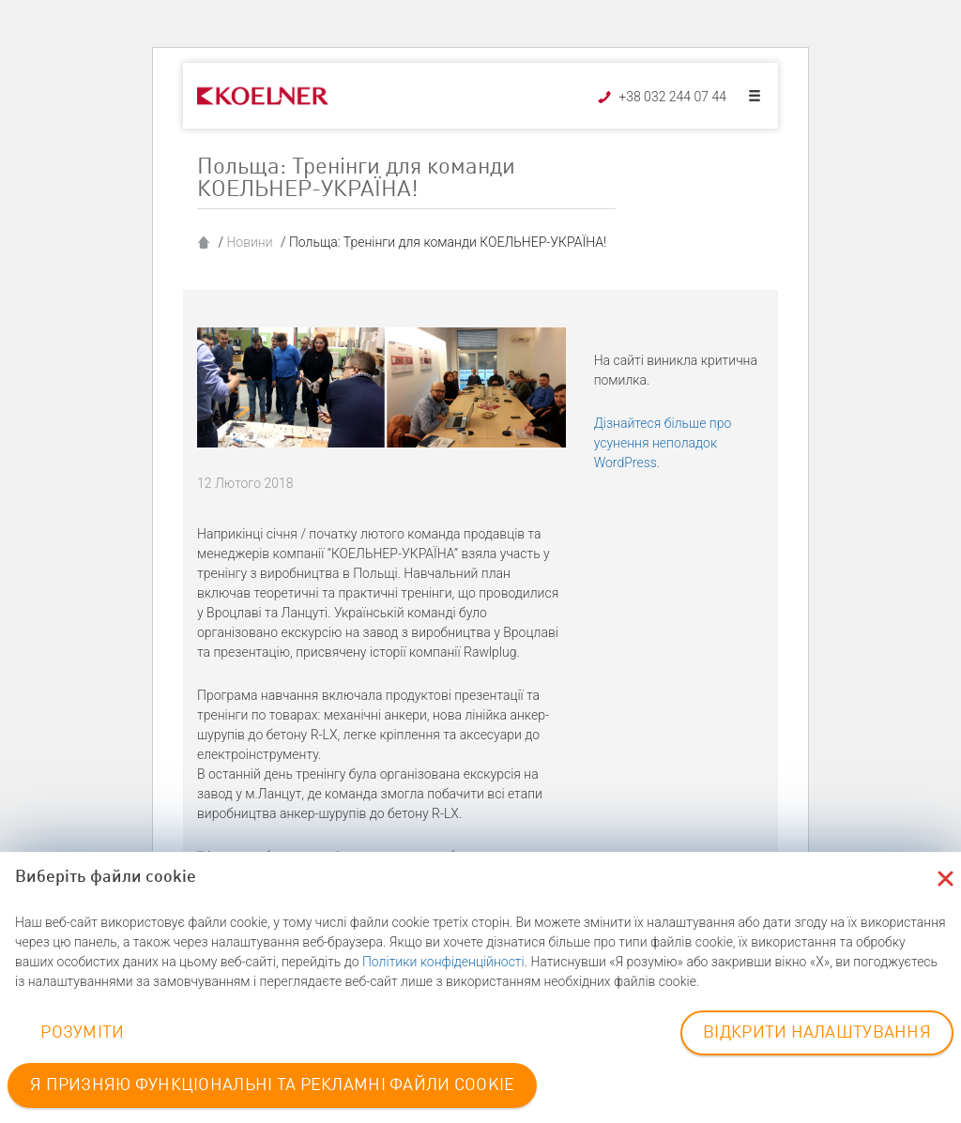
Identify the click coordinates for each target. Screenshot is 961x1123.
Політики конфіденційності (443, 961)
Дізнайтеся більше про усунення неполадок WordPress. (663, 443)
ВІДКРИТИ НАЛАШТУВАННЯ (817, 1032)
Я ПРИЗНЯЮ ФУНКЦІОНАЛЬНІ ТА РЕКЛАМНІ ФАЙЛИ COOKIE (272, 1085)
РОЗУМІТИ (82, 1032)
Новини (249, 242)
